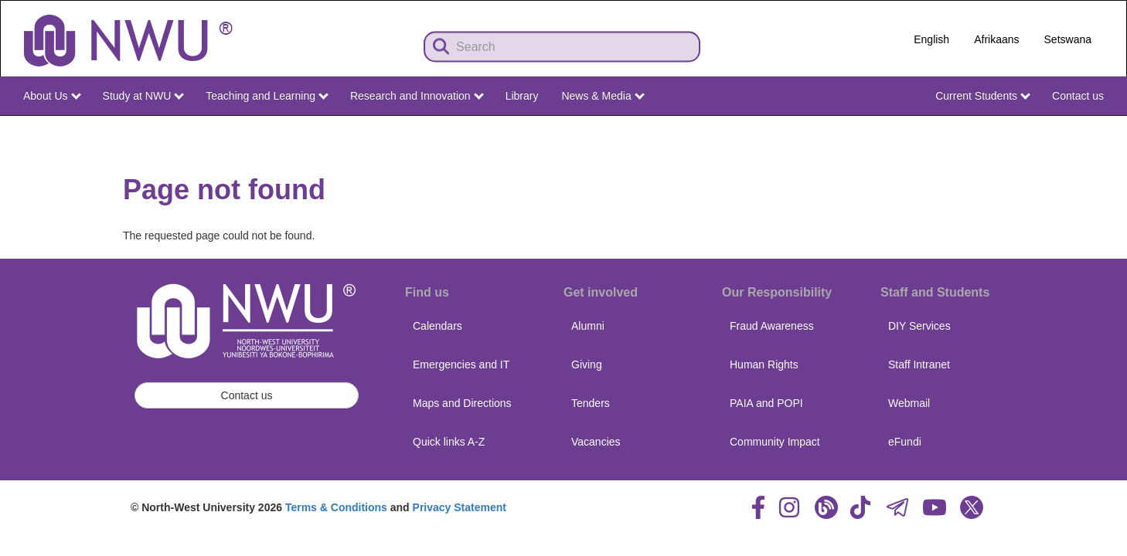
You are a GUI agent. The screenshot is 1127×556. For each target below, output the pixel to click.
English (931, 39)
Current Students (982, 96)
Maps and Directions (462, 403)
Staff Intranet (919, 364)
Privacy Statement (459, 507)
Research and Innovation (417, 96)
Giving (586, 364)
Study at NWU (144, 96)
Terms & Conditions (336, 507)
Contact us (1078, 96)
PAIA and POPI (766, 403)
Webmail (909, 403)
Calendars (437, 326)
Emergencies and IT (461, 364)
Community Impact (775, 442)
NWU (1093, 130)
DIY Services (919, 326)
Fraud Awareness (772, 326)
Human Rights (764, 364)
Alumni (587, 326)
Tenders (590, 403)
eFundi (904, 442)
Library (522, 96)
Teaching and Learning (267, 96)
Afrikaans (996, 39)
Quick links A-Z (449, 442)
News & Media (602, 96)
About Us (51, 96)
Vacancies (596, 442)
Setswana (1067, 39)
